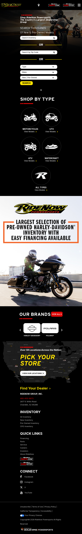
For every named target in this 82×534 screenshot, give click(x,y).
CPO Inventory (26, 426)
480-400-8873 (27, 398)
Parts (22, 441)
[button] (2, 251)
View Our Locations (33, 373)
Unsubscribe (25, 507)
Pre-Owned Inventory (29, 423)
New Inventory (26, 420)
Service (23, 444)
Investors (24, 451)
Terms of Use (37, 507)
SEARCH (26, 83)
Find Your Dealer (35, 388)
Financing (24, 438)
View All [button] (57, 314)
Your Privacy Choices (31, 515)
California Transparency (30, 511)
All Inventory (25, 417)
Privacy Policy (50, 507)
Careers (23, 448)
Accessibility (46, 511)
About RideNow (27, 454)
